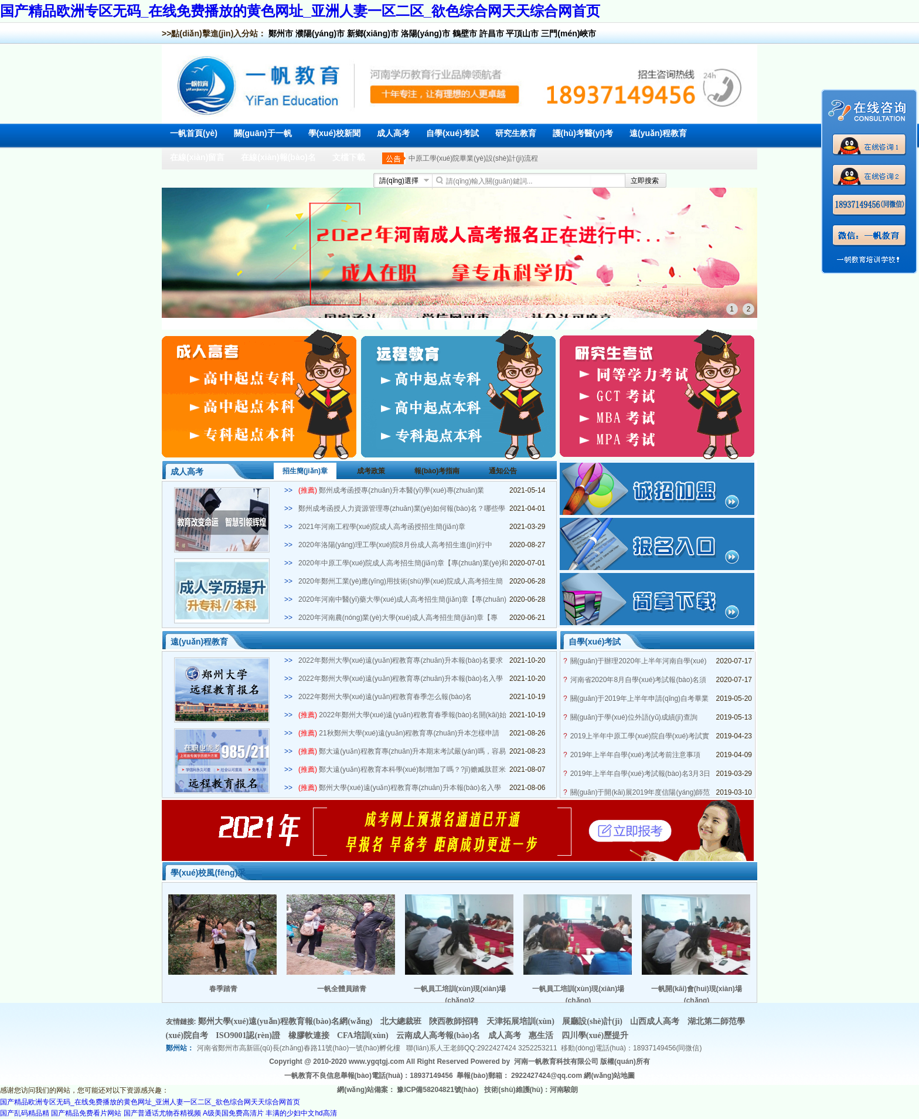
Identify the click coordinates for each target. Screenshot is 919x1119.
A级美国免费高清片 (233, 1113)
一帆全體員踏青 (341, 989)
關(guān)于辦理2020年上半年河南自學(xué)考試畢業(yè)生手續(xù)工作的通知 (638, 661)
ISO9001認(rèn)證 (249, 1035)
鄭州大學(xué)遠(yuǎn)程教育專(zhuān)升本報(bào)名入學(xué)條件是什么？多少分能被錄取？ (399, 788)
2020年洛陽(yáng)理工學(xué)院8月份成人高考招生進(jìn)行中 (395, 545)
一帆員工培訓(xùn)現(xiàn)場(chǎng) (578, 994)
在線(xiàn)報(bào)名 (278, 157)
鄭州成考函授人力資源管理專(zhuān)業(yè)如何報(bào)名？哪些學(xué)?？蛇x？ (401, 509)
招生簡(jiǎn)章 (305, 471)
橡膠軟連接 (310, 1035)
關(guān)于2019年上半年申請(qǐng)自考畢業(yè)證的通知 (639, 698)
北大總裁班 (402, 1021)
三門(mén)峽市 (568, 33)
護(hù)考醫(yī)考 (583, 133)
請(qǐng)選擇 (398, 181)
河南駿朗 (564, 1090)
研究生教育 (515, 133)
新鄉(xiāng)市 (373, 33)
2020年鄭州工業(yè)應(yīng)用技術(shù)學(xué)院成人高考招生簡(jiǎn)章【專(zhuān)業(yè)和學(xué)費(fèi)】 (400, 581)
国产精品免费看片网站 (86, 1113)
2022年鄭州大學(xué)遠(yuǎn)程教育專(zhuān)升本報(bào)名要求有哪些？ (400, 661)
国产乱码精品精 (24, 1113)
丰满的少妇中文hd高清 (301, 1113)
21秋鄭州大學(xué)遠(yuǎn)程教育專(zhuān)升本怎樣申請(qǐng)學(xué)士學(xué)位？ (398, 733)
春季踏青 (223, 989)
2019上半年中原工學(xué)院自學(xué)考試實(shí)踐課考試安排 (639, 736)
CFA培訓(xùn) (363, 1035)
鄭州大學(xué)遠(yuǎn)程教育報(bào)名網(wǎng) (286, 1021)
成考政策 (371, 471)
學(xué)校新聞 (334, 133)
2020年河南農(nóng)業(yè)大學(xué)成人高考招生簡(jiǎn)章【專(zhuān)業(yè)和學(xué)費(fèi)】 (398, 618)
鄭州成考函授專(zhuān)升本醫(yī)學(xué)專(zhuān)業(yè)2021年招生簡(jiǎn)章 (391, 491)
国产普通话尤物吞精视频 (162, 1113)
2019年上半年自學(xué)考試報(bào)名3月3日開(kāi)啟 (640, 773)
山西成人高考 (656, 1021)
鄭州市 (280, 33)
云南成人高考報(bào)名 (439, 1035)
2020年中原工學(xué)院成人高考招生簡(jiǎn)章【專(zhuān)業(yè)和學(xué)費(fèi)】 (403, 563)
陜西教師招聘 (455, 1021)
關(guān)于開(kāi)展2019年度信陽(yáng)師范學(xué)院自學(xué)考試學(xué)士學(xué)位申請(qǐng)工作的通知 (640, 792)
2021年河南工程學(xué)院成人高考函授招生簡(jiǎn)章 (381, 527)
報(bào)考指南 (437, 471)
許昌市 (491, 33)
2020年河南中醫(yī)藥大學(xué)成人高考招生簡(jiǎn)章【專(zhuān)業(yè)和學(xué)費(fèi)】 (402, 600)
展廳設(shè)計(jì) (593, 1021)
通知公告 (503, 471)
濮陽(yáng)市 (320, 33)
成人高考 (393, 133)
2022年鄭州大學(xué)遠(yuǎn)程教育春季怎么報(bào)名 (385, 697)
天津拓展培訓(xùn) (521, 1021)
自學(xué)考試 (452, 133)
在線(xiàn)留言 (197, 157)
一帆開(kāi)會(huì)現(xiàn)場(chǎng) (696, 994)
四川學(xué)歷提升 (594, 1035)
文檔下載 (348, 157)
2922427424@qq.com (546, 1075)
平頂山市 (522, 33)
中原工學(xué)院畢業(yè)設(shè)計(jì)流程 (473, 158)
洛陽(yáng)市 (425, 33)
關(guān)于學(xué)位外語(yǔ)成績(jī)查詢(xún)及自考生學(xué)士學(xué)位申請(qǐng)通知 (638, 717)
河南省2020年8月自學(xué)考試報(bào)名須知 (638, 680)
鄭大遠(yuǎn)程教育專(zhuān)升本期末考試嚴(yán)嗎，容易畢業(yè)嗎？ (402, 752)
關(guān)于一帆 (263, 133)
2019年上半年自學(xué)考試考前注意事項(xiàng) (635, 755)
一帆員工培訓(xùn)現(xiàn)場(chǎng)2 (460, 994)
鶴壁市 (464, 33)
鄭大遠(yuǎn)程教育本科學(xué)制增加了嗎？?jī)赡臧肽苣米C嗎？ (402, 770)
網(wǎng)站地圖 (609, 1075)
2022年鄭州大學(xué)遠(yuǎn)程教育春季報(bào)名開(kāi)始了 (402, 715)
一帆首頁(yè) (193, 133)
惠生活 (542, 1035)
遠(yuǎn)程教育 (658, 133)
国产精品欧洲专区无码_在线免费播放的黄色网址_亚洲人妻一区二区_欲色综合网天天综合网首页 (300, 11)
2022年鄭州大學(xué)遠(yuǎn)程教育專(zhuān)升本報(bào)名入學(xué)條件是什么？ (400, 679)
